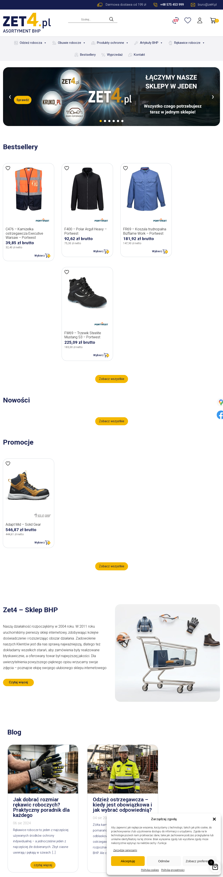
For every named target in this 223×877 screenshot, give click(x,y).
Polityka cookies (150, 870)
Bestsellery (88, 55)
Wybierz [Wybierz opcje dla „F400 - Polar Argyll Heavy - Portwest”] (92, 247)
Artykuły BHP (151, 43)
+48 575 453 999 (172, 5)
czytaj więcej (39, 757)
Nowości (56, 837)
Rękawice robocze (189, 43)
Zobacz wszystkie (111, 275)
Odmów (163, 861)
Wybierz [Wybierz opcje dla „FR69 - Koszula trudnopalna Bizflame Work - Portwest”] (149, 247)
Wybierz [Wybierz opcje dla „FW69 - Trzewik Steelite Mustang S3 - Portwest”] (205, 247)
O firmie (56, 819)
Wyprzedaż (115, 55)
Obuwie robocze (72, 43)
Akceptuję (128, 861)
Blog (53, 825)
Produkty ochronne (113, 43)
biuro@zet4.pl (25, 838)
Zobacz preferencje (199, 861)
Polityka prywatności (173, 870)
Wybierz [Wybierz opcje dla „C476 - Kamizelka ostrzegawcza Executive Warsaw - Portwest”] (36, 251)
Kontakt (139, 55)
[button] (214, 819)
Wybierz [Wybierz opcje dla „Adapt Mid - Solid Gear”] (36, 435)
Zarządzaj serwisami (125, 850)
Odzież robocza (33, 43)
